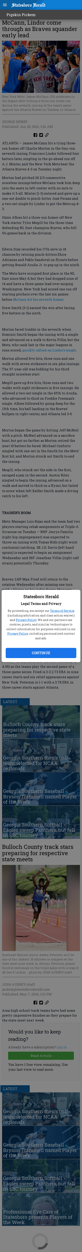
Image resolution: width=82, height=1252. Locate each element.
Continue (41, 653)
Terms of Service (62, 611)
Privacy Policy (26, 620)
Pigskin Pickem (21, 14)
